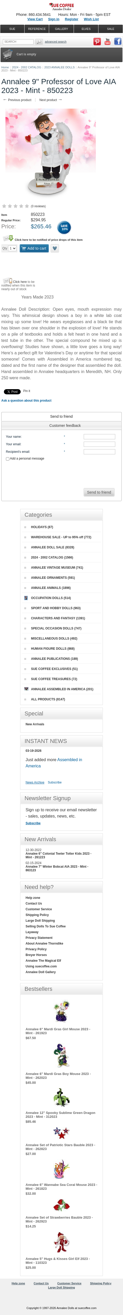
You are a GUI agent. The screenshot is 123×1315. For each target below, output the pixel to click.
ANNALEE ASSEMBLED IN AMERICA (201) (58, 689)
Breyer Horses (36, 955)
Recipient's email (17, 452)
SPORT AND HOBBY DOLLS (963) (52, 608)
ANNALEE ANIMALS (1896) (47, 588)
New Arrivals (35, 724)
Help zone (33, 898)
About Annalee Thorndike (44, 943)
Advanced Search (55, 41)
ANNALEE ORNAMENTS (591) (49, 578)
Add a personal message (25, 458)
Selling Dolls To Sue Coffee (46, 926)
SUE (12, 28)
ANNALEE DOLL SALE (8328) (49, 547)
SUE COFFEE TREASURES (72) (50, 679)
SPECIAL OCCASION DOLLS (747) (52, 628)
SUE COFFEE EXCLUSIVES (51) (51, 669)
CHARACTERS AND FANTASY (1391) (54, 618)
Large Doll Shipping (40, 920)
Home (5, 67)
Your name (13, 437)
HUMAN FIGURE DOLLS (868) (49, 648)
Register (71, 19)
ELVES (86, 28)
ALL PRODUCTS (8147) (44, 699)
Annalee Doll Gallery (41, 972)
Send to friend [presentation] (61, 416)
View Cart (35, 19)
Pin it (26, 391)
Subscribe (55, 782)
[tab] (61, 416)
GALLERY (61, 28)
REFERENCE (37, 28)
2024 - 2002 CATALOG (26, 67)
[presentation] (61, 473)
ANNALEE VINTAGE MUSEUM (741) (53, 567)
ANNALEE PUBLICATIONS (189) (51, 659)
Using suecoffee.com (41, 966)
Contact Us (34, 903)
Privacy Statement (39, 938)
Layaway (32, 932)
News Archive (35, 782)
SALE (110, 28)
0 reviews (38, 206)
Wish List (91, 19)
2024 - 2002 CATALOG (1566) (48, 557)
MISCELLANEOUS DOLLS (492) (50, 638)
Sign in (53, 19)
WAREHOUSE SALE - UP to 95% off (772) (57, 537)
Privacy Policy (36, 949)
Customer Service (39, 909)
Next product (50, 100)
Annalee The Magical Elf (43, 960)
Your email (13, 444)
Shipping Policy (37, 915)
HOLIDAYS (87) (38, 527)
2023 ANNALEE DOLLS (59, 67)
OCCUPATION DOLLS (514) (47, 598)
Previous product (17, 100)
